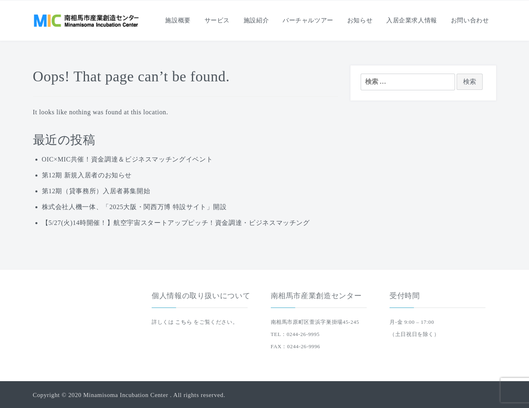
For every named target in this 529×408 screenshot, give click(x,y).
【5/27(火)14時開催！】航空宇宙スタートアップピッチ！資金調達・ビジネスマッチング (176, 222)
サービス (217, 20)
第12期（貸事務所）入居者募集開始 (96, 191)
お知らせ (360, 20)
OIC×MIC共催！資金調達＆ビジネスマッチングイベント (127, 159)
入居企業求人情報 (411, 20)
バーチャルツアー (308, 20)
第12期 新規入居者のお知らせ (87, 175)
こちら (183, 322)
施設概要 (178, 20)
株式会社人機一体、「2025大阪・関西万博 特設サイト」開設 (134, 206)
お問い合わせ (470, 20)
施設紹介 (256, 20)
